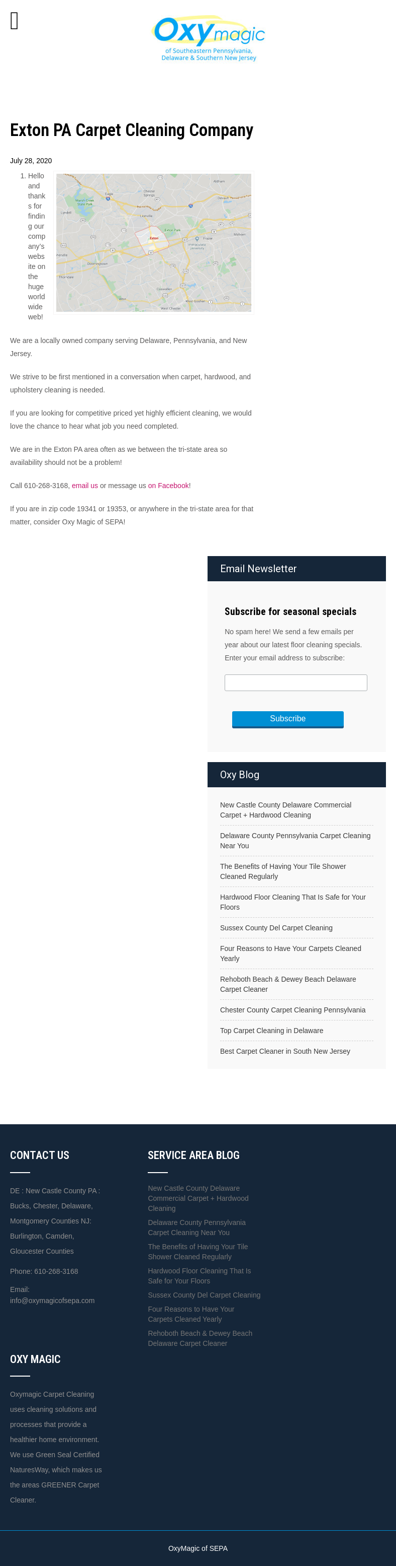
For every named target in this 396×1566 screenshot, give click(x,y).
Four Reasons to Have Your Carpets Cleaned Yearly (290, 953)
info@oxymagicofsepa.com (52, 1301)
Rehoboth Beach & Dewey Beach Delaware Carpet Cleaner (288, 984)
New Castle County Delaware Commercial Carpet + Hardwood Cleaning (285, 810)
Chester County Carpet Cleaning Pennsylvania (293, 1010)
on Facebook (168, 486)
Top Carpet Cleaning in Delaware (271, 1031)
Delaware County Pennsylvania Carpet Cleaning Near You (295, 841)
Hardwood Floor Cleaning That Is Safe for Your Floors (293, 902)
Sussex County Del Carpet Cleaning (276, 928)
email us (85, 486)
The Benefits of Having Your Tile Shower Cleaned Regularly (283, 871)
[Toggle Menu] (14, 20)
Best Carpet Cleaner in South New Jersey (285, 1051)
